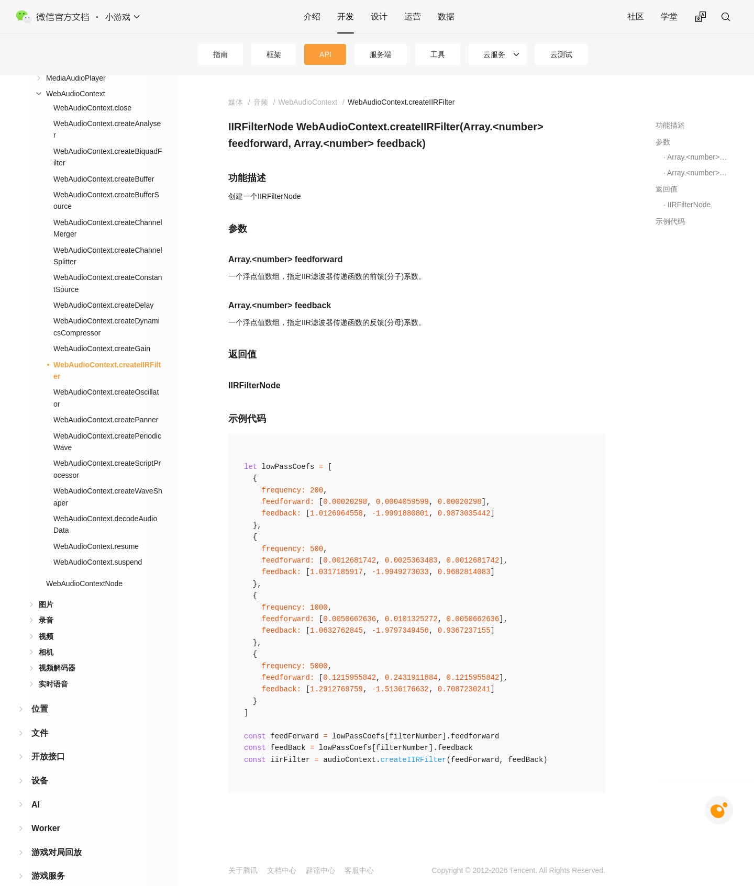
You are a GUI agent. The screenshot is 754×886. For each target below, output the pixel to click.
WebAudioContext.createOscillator (106, 303)
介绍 (312, 16)
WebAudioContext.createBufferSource (106, 106)
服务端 (381, 54)
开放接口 (48, 661)
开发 (345, 16)
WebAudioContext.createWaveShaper (107, 402)
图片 (46, 510)
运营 (412, 16)
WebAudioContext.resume (96, 451)
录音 (46, 525)
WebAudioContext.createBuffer (103, 84)
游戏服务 (48, 781)
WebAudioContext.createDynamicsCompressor (106, 232)
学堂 (669, 16)
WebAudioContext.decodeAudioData (105, 430)
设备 (39, 685)
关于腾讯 (243, 870)
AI (35, 709)
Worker (45, 733)
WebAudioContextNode (84, 489)
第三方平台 (52, 805)
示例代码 (670, 221)
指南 (220, 54)
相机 (46, 557)
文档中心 (281, 870)
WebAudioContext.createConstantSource (107, 188)
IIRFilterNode (689, 204)
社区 (635, 16)
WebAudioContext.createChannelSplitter (107, 161)
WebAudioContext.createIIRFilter (107, 276)
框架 (274, 54)
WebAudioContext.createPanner (106, 325)
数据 (446, 16)
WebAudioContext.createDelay (103, 210)
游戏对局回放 (56, 757)
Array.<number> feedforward (697, 157)
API (325, 54)
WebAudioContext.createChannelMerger (107, 133)
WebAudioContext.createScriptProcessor (107, 374)
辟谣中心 (320, 870)
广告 (39, 829)
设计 (379, 16)
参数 (663, 142)
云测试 (561, 54)
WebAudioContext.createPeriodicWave (107, 347)
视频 (46, 541)
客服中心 (359, 870)
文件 (39, 638)
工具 (437, 54)
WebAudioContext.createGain (101, 254)
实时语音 (53, 589)
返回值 (667, 189)
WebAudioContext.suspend (97, 467)
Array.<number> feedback (697, 173)
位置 (39, 614)
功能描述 (670, 125)
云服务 (494, 54)
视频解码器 (57, 573)
